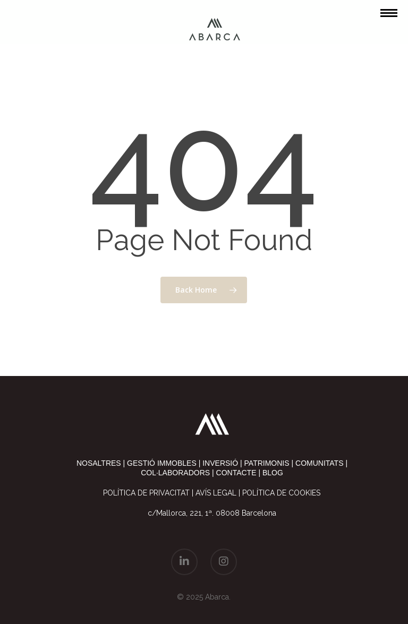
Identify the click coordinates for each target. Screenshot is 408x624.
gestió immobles (162, 463)
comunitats (319, 463)
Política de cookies (281, 493)
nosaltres (98, 463)
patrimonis (267, 463)
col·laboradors (175, 472)
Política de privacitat (146, 493)
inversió (220, 463)
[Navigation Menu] (388, 12)
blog (272, 472)
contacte (236, 472)
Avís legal (216, 493)
